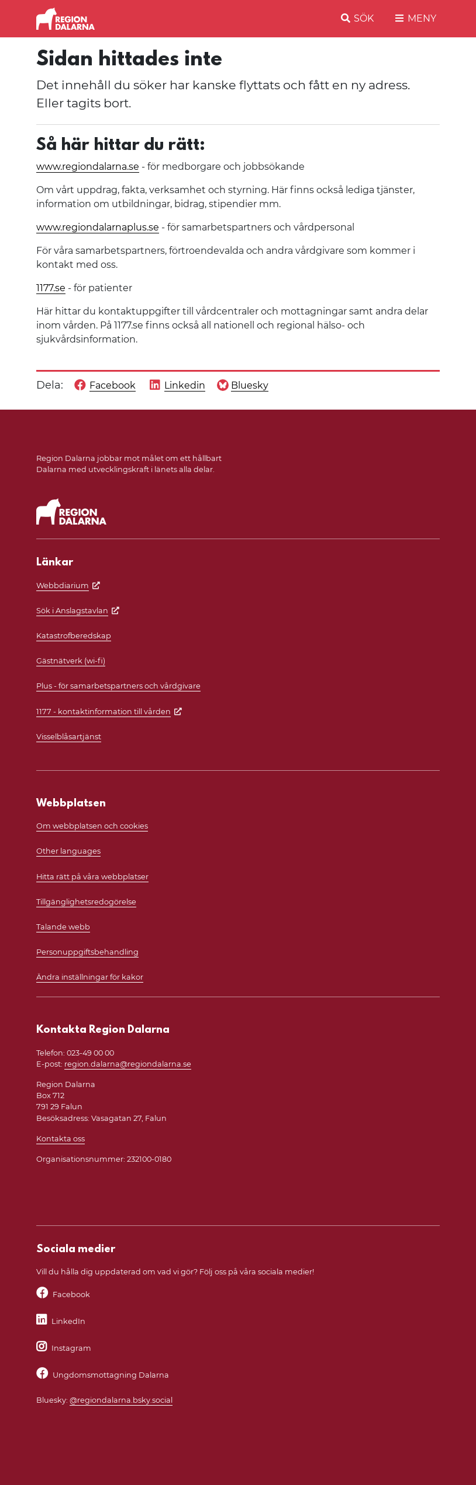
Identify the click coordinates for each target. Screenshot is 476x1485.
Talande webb (63, 927)
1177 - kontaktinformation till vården (103, 711)
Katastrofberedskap (73, 635)
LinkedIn (68, 1321)
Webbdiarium (62, 585)
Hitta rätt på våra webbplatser (92, 876)
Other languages (68, 851)
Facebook (71, 1294)
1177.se (50, 287)
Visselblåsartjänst (68, 736)
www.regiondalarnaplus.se (97, 227)
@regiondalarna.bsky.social (121, 1400)
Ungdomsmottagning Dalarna (111, 1375)
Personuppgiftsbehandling (87, 952)
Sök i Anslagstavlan (72, 610)
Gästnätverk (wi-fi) (70, 660)
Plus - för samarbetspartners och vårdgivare (118, 686)
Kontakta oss (60, 1138)
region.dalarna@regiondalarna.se (127, 1064)
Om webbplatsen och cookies (92, 826)
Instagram (71, 1348)
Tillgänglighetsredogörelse (86, 901)
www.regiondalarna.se (87, 166)
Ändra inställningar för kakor (89, 977)
